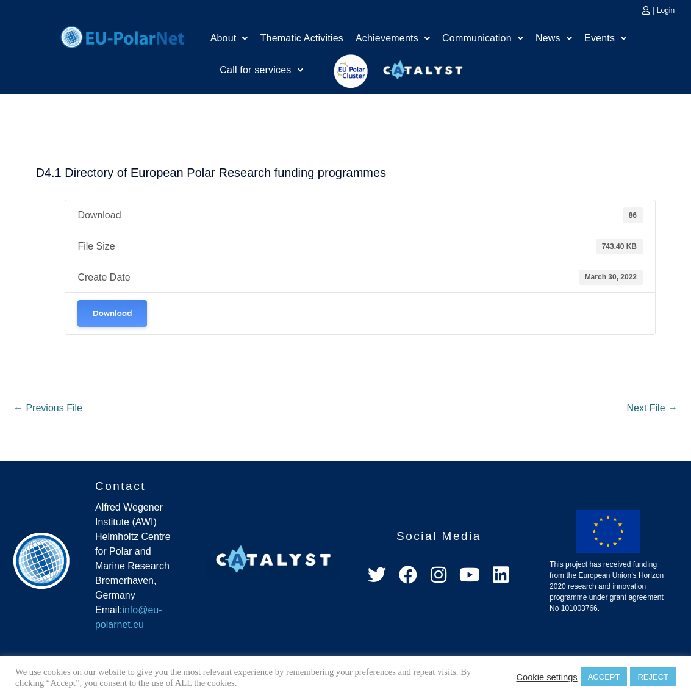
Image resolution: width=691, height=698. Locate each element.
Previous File (47, 408)
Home (122, 35)
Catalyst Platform (423, 67)
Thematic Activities (301, 38)
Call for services (261, 70)
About (229, 38)
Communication (482, 38)
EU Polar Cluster (342, 71)
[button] (229, 38)
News (553, 38)
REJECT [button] (652, 677)
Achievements (393, 38)
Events (605, 38)
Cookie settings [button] (546, 677)
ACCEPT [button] (604, 677)
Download (112, 313)
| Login (664, 10)
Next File (652, 408)
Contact (120, 486)
